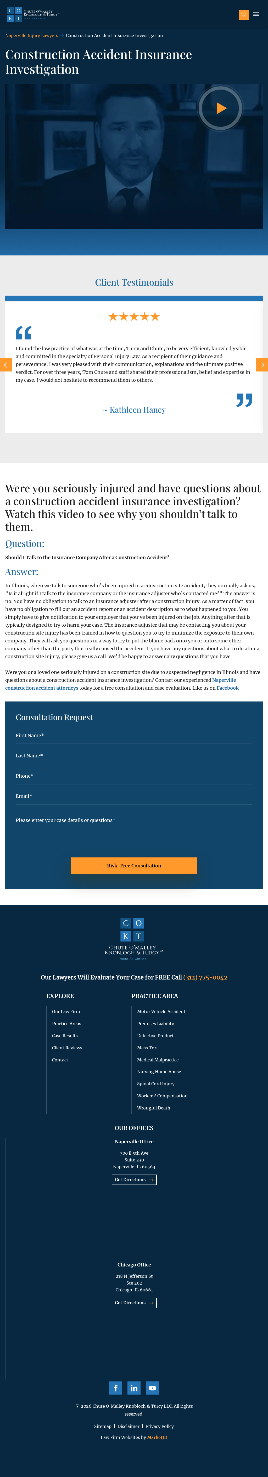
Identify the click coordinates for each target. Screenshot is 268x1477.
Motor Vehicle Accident (161, 1011)
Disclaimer (128, 1426)
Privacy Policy (160, 1426)
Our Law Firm (66, 1011)
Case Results (65, 1036)
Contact (60, 1060)
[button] (255, 15)
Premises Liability (155, 1023)
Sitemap (102, 1426)
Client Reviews (67, 1048)
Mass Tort (147, 1048)
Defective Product (155, 1036)
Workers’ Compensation (162, 1096)
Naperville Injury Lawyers (31, 35)
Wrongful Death (153, 1108)
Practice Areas (66, 1023)
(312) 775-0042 (205, 977)
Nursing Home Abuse (159, 1072)
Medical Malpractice (158, 1060)
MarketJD (156, 1437)
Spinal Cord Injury (156, 1084)
